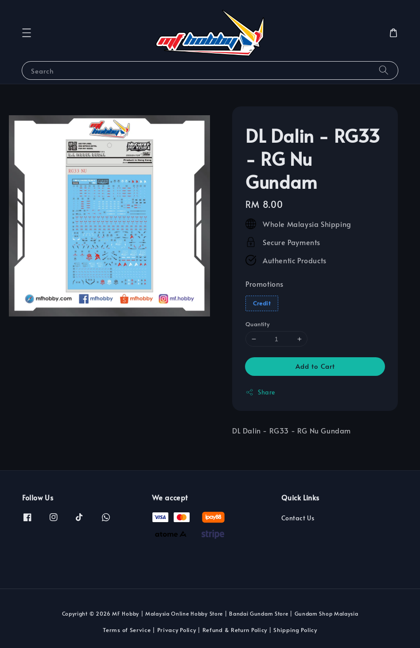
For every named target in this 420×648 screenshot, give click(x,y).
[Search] (383, 70)
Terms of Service (127, 630)
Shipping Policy (295, 630)
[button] (26, 33)
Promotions (264, 284)
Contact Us (297, 518)
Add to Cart (315, 366)
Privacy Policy (176, 630)
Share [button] (260, 392)
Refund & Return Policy (234, 630)
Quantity (257, 324)
